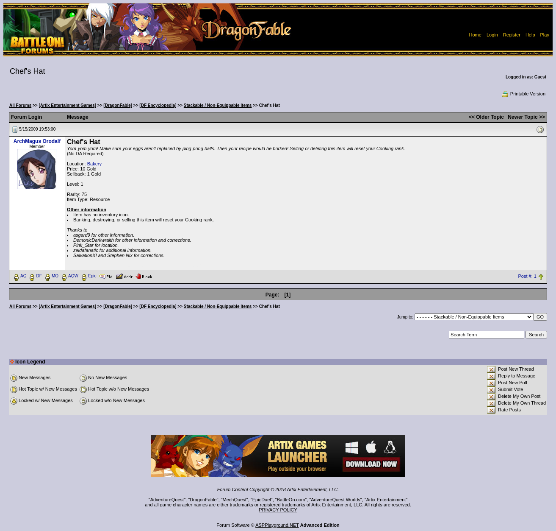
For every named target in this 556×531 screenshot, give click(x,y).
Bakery (94, 163)
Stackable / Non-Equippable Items (218, 105)
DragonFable (203, 499)
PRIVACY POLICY (278, 509)
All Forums (20, 105)
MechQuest (234, 499)
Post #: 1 (527, 276)
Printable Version (523, 93)
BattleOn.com (291, 499)
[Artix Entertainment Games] (67, 105)
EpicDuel (261, 499)
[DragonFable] (117, 105)
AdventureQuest (167, 499)
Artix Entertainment (386, 499)
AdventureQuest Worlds (335, 499)
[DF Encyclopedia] (157, 105)
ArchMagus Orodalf (37, 141)
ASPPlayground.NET (277, 525)
